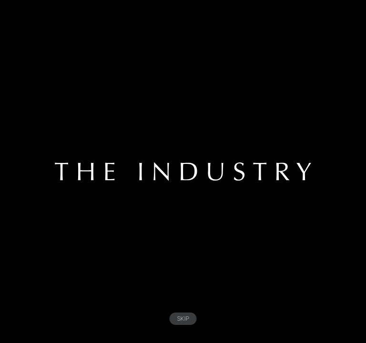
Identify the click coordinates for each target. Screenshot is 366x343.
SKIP (183, 318)
